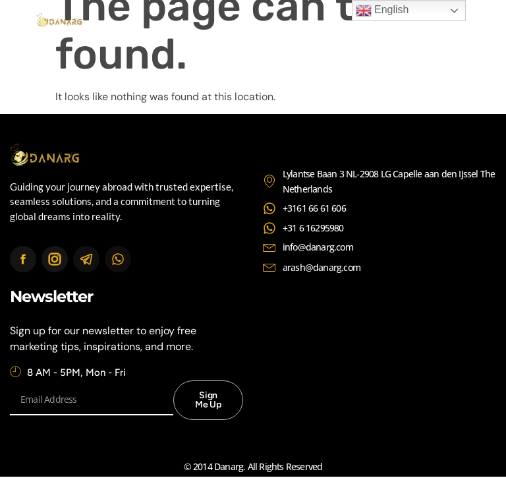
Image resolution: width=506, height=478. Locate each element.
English (382, 10)
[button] (459, 21)
